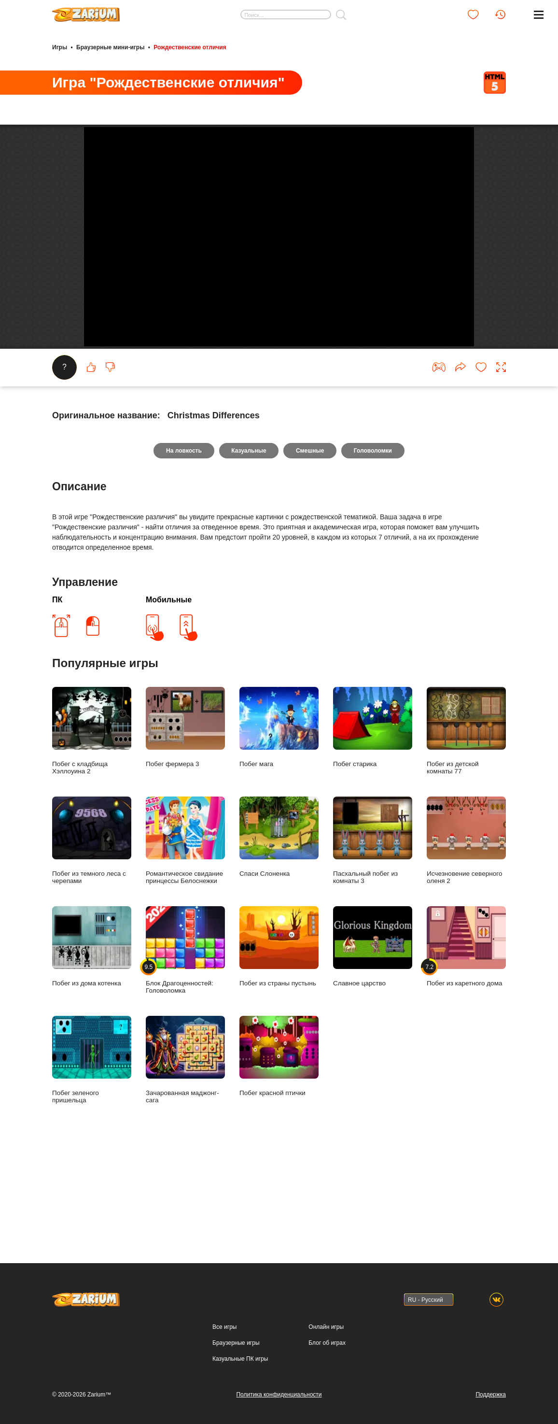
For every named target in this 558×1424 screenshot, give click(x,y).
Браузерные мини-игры (110, 47)
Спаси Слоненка (279, 929)
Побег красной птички (279, 1149)
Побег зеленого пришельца (91, 1152)
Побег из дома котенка (91, 1039)
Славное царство (372, 1039)
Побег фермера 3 (185, 820)
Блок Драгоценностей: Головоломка (185, 1043)
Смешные (310, 543)
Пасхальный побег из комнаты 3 (372, 933)
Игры (59, 47)
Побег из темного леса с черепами (91, 933)
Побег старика (372, 820)
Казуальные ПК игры (240, 1358)
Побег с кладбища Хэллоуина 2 (91, 824)
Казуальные (248, 543)
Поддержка (490, 1394)
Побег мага (279, 820)
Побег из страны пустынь (279, 1039)
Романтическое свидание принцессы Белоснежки (185, 933)
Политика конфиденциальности (278, 1394)
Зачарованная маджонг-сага (185, 1152)
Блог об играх (327, 1342)
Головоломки (373, 543)
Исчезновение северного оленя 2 (466, 933)
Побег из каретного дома (466, 1039)
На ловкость (183, 543)
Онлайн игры (326, 1327)
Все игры (224, 1327)
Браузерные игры (235, 1342)
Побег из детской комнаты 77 (466, 824)
